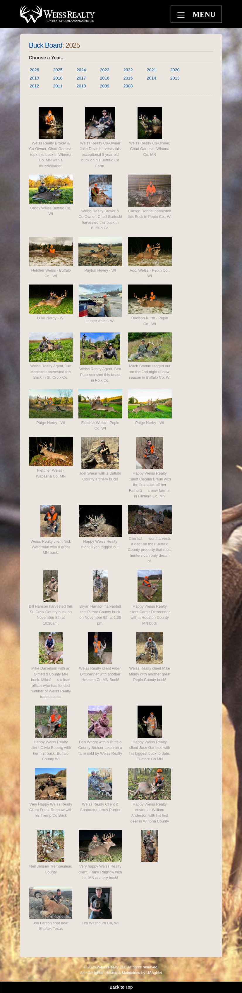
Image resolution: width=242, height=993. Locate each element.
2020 (175, 70)
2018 (58, 78)
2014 (151, 78)
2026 (34, 70)
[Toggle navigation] (182, 16)
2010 (81, 86)
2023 (104, 70)
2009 (104, 86)
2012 (34, 86)
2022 (128, 70)
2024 (81, 70)
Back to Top (121, 987)
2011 (58, 86)
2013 (175, 78)
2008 (128, 86)
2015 (128, 78)
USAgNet (154, 972)
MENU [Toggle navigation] (204, 14)
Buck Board (45, 45)
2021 (151, 70)
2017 (81, 78)
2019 (34, 78)
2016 (104, 78)
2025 (58, 70)
